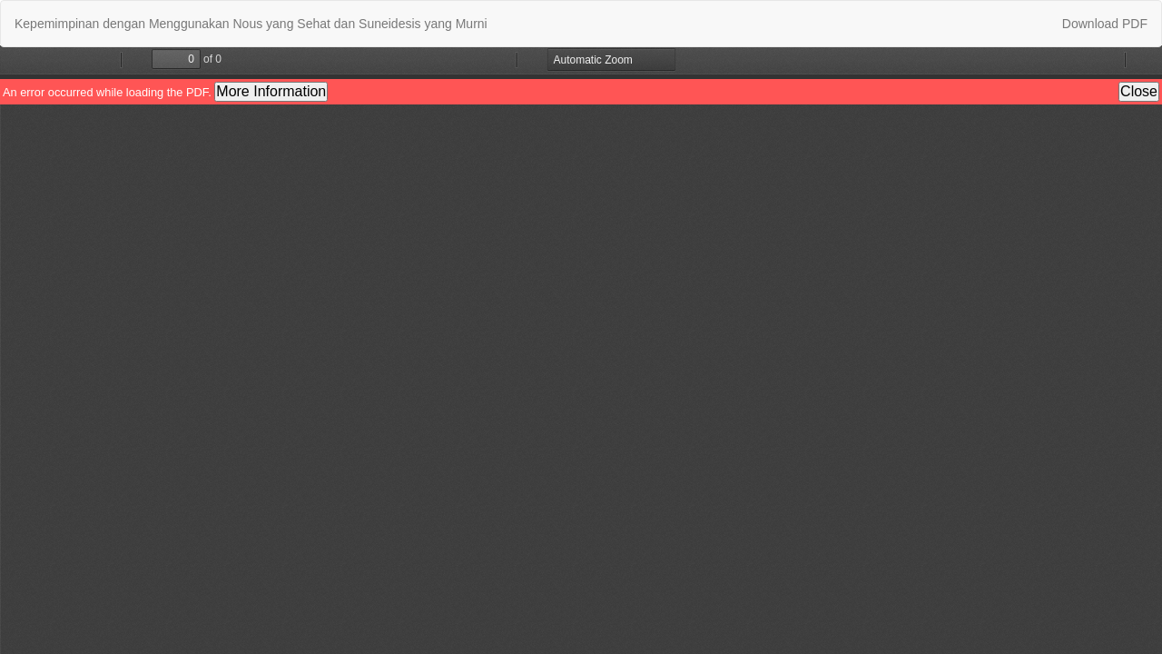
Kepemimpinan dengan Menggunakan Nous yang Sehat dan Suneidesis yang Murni (251, 23)
